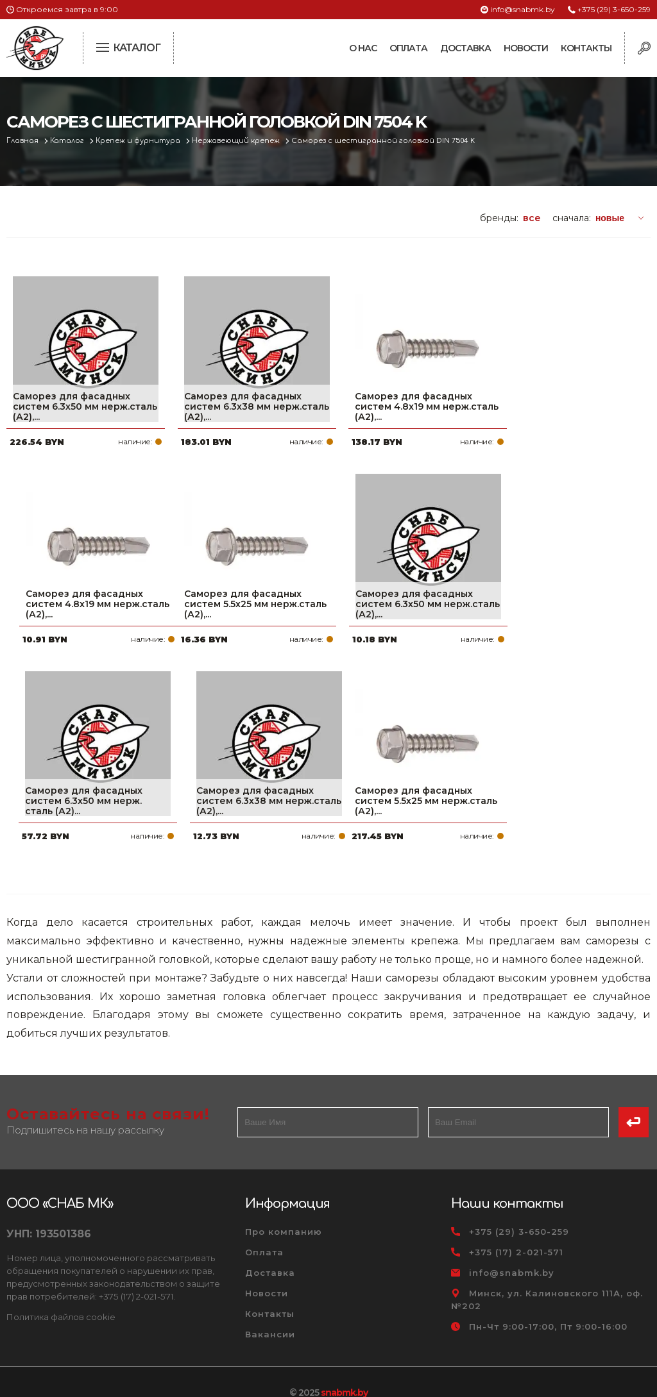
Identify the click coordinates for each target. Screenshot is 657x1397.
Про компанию (283, 1210)
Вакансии (270, 1313)
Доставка (465, 48)
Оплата (408, 48)
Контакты (586, 48)
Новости (526, 48)
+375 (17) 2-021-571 (516, 1231)
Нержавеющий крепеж (238, 141)
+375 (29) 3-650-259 (614, 9)
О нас (363, 48)
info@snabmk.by (522, 9)
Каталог (68, 141)
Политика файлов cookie (60, 1296)
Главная (23, 141)
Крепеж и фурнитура (139, 141)
